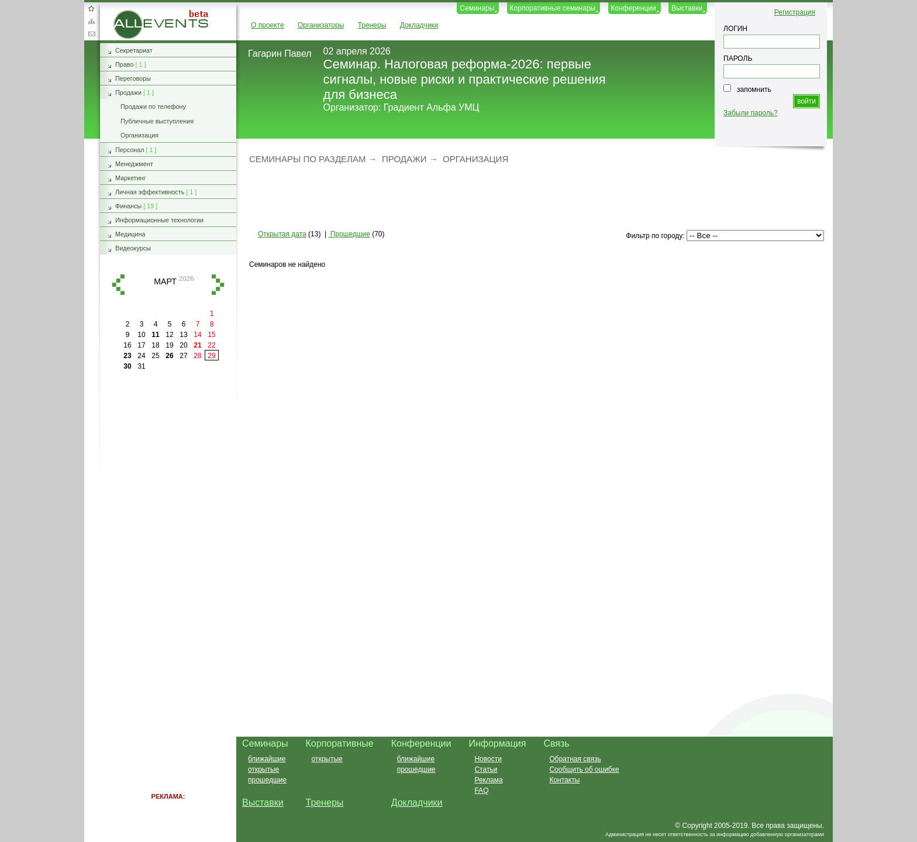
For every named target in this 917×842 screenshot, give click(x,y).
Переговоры (133, 78)
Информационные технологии (159, 220)
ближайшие (266, 759)
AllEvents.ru (132, 14)
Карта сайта (91, 21)
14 (197, 335)
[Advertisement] (529, 196)
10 (141, 335)
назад (118, 284)
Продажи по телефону (153, 106)
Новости (487, 759)
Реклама (488, 780)
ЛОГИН (735, 29)
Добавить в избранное (91, 8)
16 (127, 345)
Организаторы (321, 25)
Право (124, 64)
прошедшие (267, 780)
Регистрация (794, 12)
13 (183, 335)
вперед (218, 284)
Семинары (477, 8)
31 (141, 366)
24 (141, 356)
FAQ (481, 790)
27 (183, 356)
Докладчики (419, 25)
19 (169, 345)
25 (155, 356)
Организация (475, 159)
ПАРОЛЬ (737, 58)
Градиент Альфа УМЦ (432, 107)
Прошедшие (349, 234)
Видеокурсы (133, 248)
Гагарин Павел (280, 54)
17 (141, 345)
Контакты (564, 780)
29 (211, 356)
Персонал (129, 149)
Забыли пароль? (750, 113)
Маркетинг (130, 177)
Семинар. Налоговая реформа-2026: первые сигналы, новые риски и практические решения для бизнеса (464, 79)
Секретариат (134, 50)
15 (211, 335)
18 (155, 345)
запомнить (754, 89)
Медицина (130, 234)
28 (197, 356)
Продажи (404, 159)
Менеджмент (134, 163)
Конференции (633, 8)
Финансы (128, 205)
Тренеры (372, 25)
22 (211, 345)
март (165, 281)
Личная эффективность (149, 191)
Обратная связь (91, 34)
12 (169, 335)
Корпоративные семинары (553, 8)
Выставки (686, 8)
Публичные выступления (157, 121)
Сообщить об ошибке (584, 769)
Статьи (485, 769)
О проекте (267, 25)
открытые (263, 769)
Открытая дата (282, 234)
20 (183, 345)
